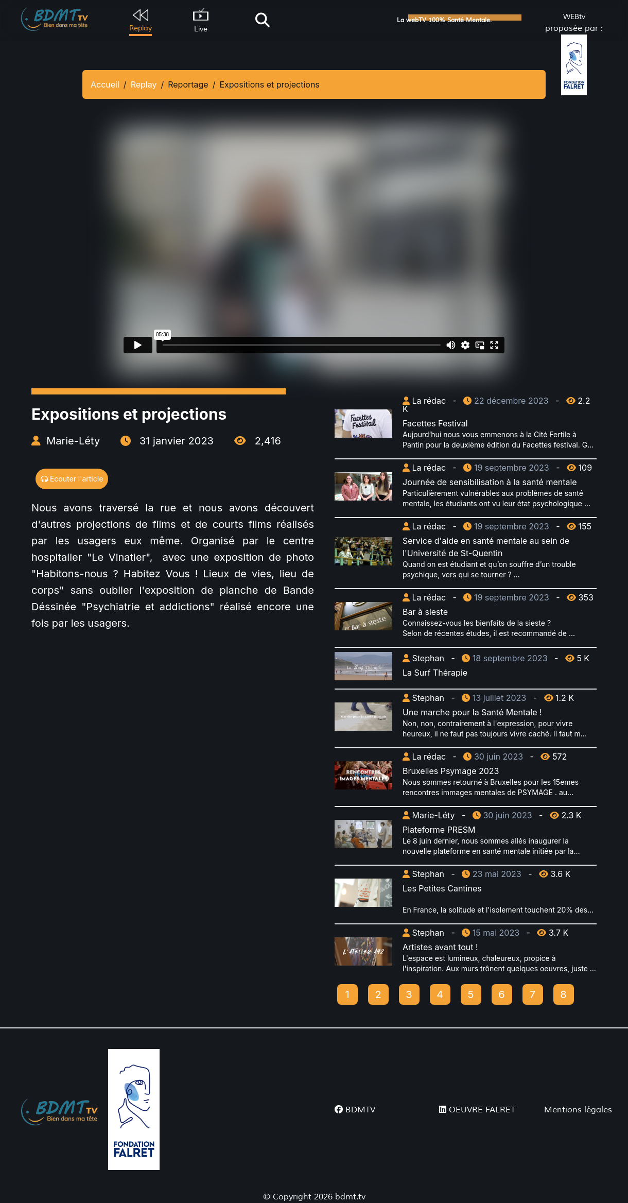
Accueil (105, 84)
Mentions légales (578, 1110)
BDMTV (355, 1110)
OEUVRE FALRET (477, 1110)
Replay (144, 84)
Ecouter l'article (72, 478)
